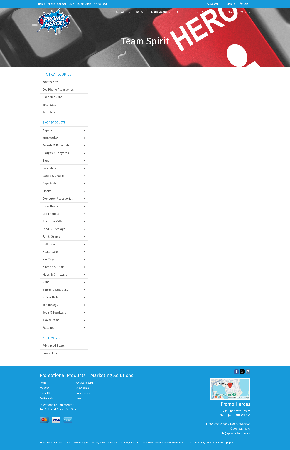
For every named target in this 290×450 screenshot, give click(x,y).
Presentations (83, 393)
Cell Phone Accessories (58, 89)
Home (41, 4)
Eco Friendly (51, 214)
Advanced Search (54, 345)
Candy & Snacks (53, 176)
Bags (141, 14)
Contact (61, 4)
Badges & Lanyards (56, 153)
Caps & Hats (51, 183)
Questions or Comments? (57, 405)
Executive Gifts (53, 221)
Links (78, 398)
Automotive (50, 138)
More (245, 14)
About (51, 4)
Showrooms (82, 387)
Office (182, 14)
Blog (71, 4)
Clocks (47, 191)
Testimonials (84, 4)
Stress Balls (50, 297)
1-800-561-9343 (240, 424)
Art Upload (100, 4)
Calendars (49, 168)
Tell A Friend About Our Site (58, 409)
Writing (227, 14)
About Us (44, 387)
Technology (50, 305)
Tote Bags (49, 104)
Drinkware (160, 14)
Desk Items (50, 206)
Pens (46, 282)
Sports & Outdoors (55, 289)
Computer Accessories (58, 198)
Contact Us (50, 353)
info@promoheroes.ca (235, 433)
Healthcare (50, 252)
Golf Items (49, 244)
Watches (48, 327)
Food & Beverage (54, 229)
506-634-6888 (218, 424)
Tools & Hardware (55, 312)
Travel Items (51, 320)
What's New (50, 82)
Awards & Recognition (57, 145)
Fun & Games (51, 236)
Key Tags (49, 259)
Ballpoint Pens (52, 97)
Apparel (123, 14)
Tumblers (49, 112)
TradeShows (203, 14)
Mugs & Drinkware (55, 274)
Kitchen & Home (54, 267)
